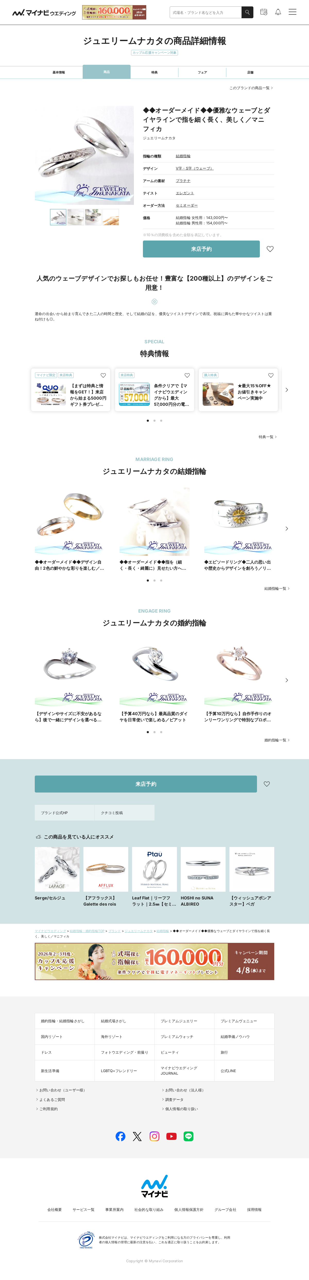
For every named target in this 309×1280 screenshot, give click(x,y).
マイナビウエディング (50, 931)
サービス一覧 (84, 1209)
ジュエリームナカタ (139, 931)
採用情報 (254, 1209)
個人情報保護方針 (188, 1209)
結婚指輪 (183, 156)
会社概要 (54, 1209)
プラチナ (183, 180)
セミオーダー (187, 205)
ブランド (114, 931)
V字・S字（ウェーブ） (195, 168)
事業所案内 (114, 1209)
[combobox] (206, 12)
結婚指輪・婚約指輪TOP (87, 931)
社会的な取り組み (149, 1209)
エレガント (185, 193)
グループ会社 (225, 1209)
